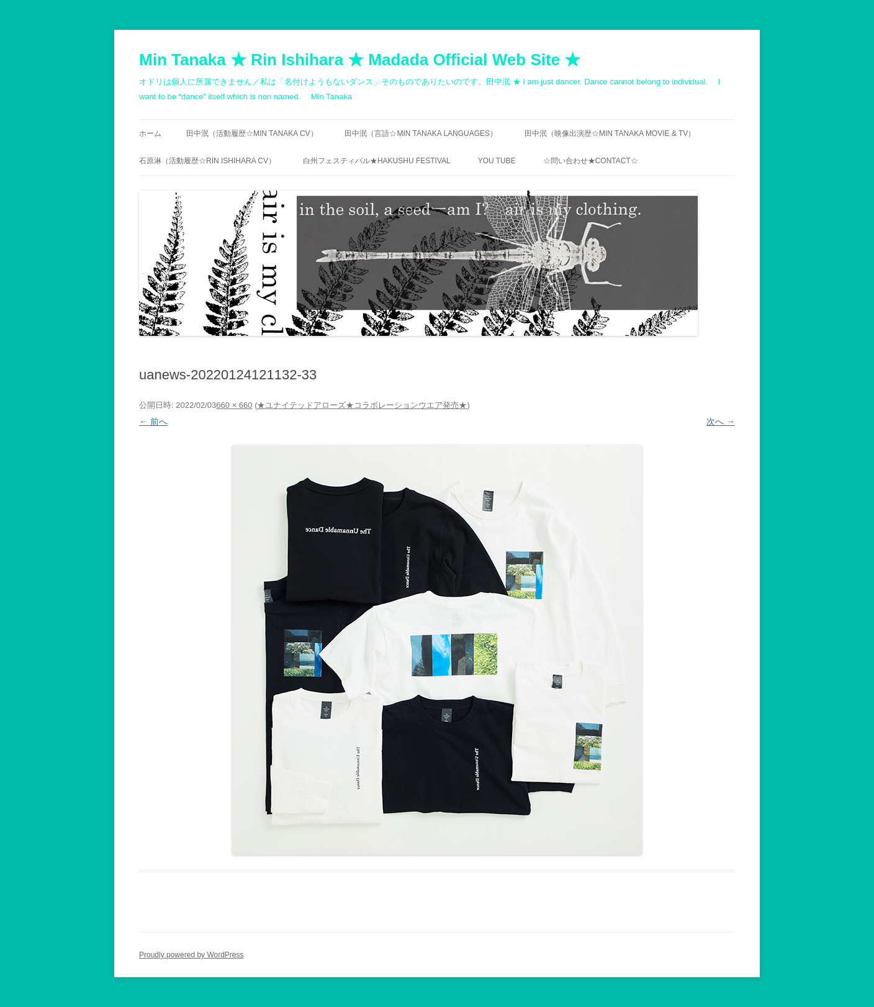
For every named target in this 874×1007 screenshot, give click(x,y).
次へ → (720, 422)
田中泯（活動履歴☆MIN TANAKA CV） (252, 133)
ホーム (150, 133)
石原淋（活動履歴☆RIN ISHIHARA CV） (207, 160)
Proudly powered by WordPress (191, 955)
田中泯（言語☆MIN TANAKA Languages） (421, 133)
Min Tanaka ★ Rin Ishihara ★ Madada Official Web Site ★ (359, 59)
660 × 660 (234, 405)
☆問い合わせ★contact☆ (590, 160)
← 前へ (153, 422)
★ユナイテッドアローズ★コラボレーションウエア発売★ (362, 405)
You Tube (497, 160)
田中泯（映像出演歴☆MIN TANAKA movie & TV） (610, 133)
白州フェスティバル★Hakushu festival (377, 160)
